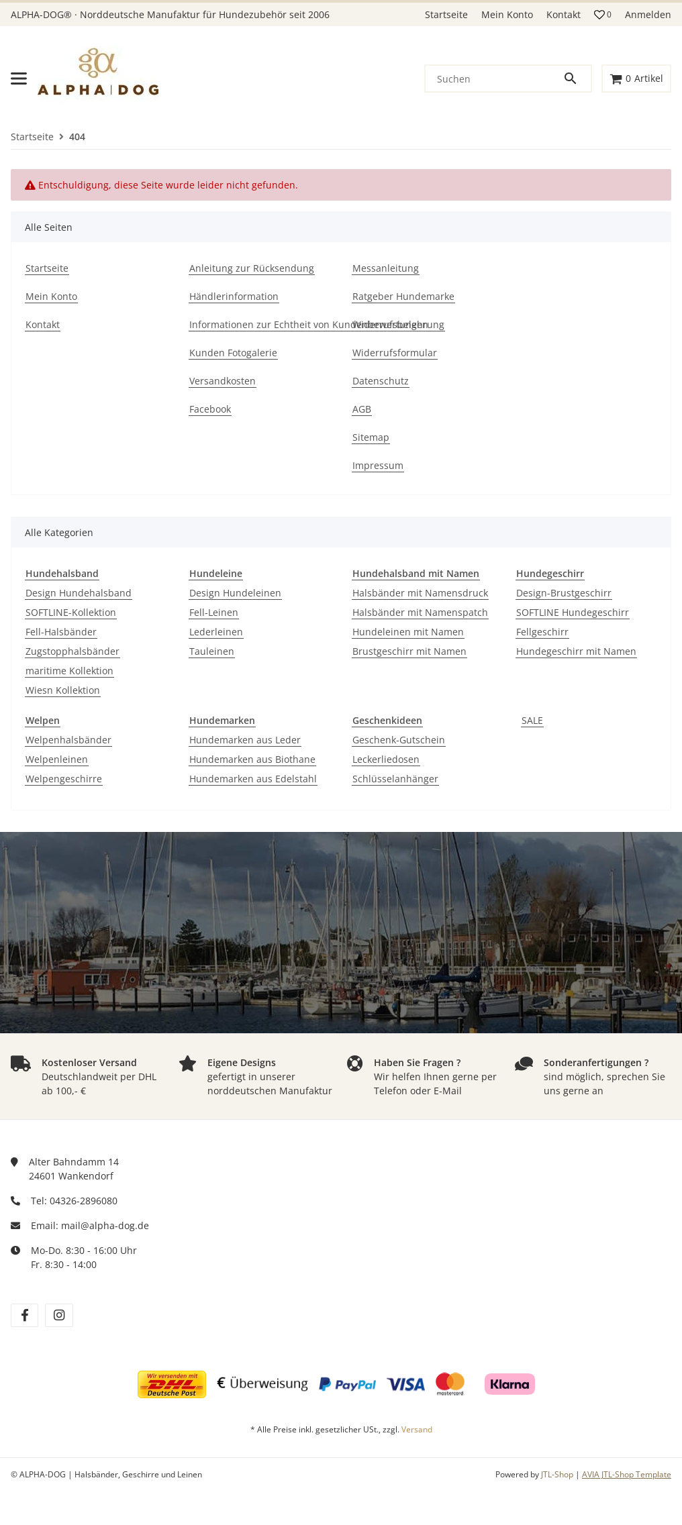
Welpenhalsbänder (68, 739)
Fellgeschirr (542, 631)
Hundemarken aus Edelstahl (253, 778)
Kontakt (563, 14)
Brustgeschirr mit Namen (409, 651)
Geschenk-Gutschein (398, 739)
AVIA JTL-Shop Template (626, 1474)
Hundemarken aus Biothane (252, 759)
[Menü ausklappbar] (19, 78)
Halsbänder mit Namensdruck (420, 592)
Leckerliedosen (386, 759)
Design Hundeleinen (235, 592)
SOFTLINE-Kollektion (71, 612)
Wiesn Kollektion (63, 690)
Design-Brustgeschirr (564, 592)
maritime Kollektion (69, 670)
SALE (532, 720)
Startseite (446, 14)
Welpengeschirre (64, 778)
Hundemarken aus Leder (245, 739)
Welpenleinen (57, 759)
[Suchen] (494, 78)
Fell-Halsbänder (61, 631)
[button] (602, 14)
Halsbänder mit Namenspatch (420, 612)
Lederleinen (216, 631)
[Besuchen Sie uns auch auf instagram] (58, 1315)
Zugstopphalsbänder (72, 651)
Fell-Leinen (213, 612)
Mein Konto (507, 14)
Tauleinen (211, 651)
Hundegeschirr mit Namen (576, 651)
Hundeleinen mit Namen (408, 631)
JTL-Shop (558, 1474)
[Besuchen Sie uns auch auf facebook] (24, 1315)
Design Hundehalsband (79, 592)
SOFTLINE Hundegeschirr (572, 612)
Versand (416, 1429)
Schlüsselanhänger (395, 778)
